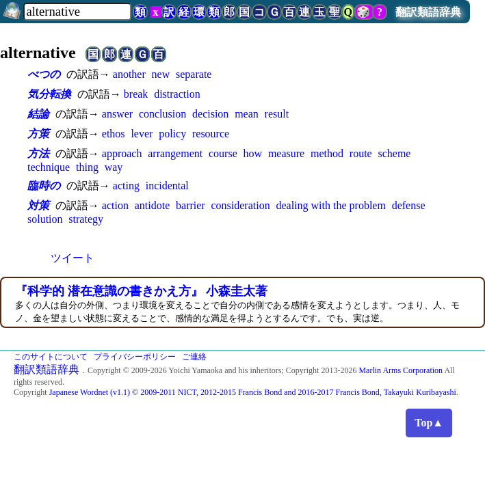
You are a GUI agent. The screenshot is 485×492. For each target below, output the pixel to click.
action (115, 205)
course (223, 153)
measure (286, 153)
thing (87, 167)
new (161, 74)
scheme (394, 153)
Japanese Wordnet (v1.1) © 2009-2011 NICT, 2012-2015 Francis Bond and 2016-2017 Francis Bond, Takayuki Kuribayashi (252, 392)
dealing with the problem (330, 205)
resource (210, 133)
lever (142, 133)
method (327, 153)
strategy (85, 219)
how (253, 153)
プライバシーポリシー (135, 356)
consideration (240, 205)
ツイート (72, 258)
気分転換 (49, 94)
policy (172, 133)
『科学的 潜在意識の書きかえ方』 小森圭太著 (141, 291)
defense (408, 205)
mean (247, 114)
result (277, 114)
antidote (152, 205)
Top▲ (429, 422)
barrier (190, 205)
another (129, 74)
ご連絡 (194, 356)
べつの (43, 74)
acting (126, 185)
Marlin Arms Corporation (400, 370)
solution (45, 219)
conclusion (162, 114)
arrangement (175, 153)
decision (210, 114)
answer (117, 114)
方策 (38, 133)
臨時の (43, 185)
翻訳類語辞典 (428, 12)
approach (122, 153)
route (361, 153)
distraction (177, 94)
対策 (38, 205)
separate (193, 74)
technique (48, 167)
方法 (38, 153)
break (136, 94)
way (114, 167)
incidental (167, 185)
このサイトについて (51, 356)
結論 (38, 114)
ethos (113, 133)
